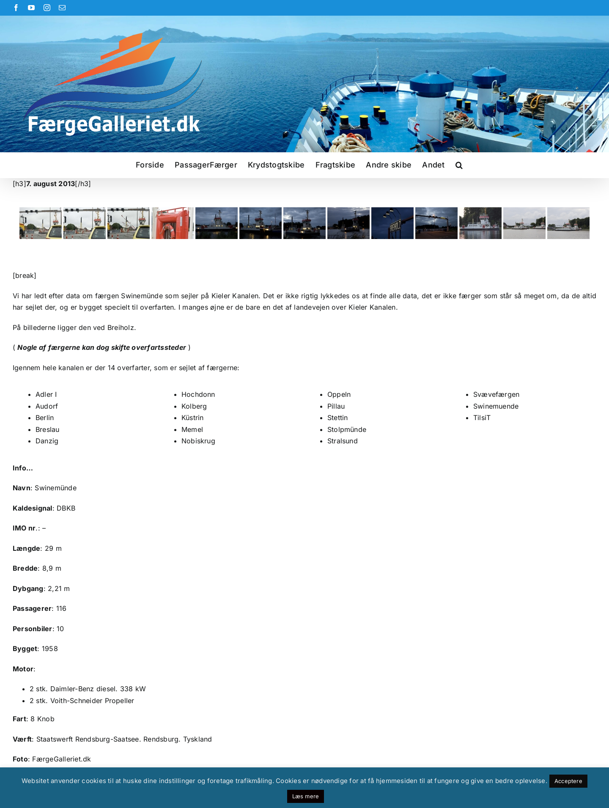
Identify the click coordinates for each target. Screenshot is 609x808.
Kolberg (194, 406)
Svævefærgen (496, 394)
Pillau (336, 406)
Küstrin (192, 417)
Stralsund (342, 441)
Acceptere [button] (568, 781)
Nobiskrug (198, 441)
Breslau (48, 429)
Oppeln (339, 394)
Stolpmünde (346, 429)
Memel (192, 429)
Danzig (47, 441)
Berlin (45, 417)
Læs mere (305, 796)
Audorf (47, 406)
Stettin (337, 417)
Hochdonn (198, 394)
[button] (459, 165)
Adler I (46, 394)
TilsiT (482, 417)
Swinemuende (496, 406)
